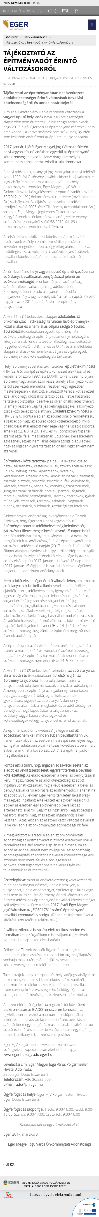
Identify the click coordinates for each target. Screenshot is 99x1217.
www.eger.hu (13, 1054)
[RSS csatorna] (77, 11)
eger (11, 83)
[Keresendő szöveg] (19, 11)
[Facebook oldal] (52, 11)
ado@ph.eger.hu (29, 1084)
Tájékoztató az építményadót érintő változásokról (38, 42)
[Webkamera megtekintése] (64, 11)
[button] (92, 24)
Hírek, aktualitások (35, 37)
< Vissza (8, 1164)
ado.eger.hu (42, 1054)
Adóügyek (12, 37)
